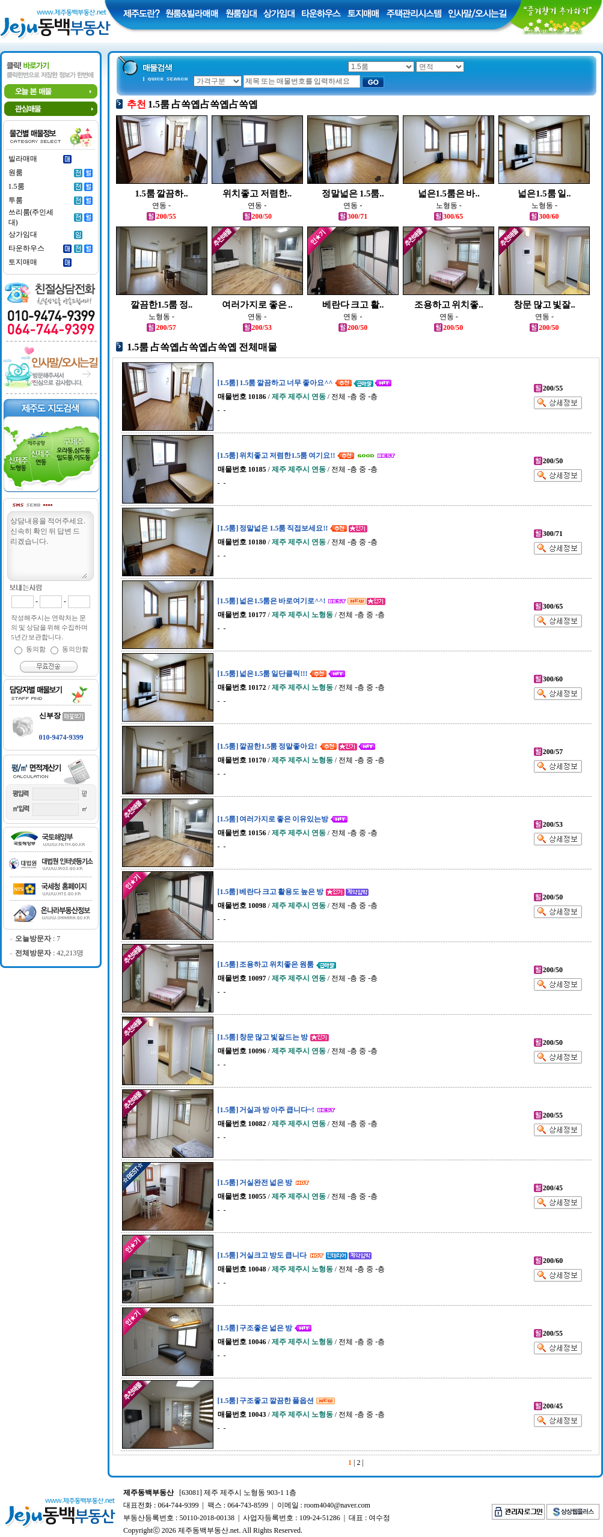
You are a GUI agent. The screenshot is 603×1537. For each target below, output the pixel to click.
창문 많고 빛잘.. (544, 304)
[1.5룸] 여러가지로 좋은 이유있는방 (273, 819)
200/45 (548, 1188)
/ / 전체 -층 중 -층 (298, 396)
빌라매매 (22, 158)
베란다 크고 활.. (353, 304)
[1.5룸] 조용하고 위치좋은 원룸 (266, 964)
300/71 (352, 216)
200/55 (161, 216)
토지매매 (22, 262)
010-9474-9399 (61, 737)
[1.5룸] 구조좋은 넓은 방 (255, 1328)
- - (222, 410)
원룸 (15, 172)
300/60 (544, 216)
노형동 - (449, 205)
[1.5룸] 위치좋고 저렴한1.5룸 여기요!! (276, 455)
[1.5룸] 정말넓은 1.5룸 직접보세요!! (273, 528)
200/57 (161, 327)
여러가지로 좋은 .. (257, 304)
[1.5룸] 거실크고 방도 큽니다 (262, 1255)
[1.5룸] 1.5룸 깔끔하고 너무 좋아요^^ (275, 383)
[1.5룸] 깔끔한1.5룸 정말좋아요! (267, 746)
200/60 (548, 1260)
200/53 (257, 327)
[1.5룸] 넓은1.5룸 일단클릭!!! (263, 673)
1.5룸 (16, 186)
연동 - (161, 205)
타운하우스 (26, 248)
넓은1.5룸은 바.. (449, 193)
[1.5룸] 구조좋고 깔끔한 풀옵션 (266, 1400)
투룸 (15, 200)
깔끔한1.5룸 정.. (161, 304)
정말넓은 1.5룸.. (353, 193)
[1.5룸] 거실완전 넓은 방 (255, 1182)
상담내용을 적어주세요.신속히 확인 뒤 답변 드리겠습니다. (48, 547)
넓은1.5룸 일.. (544, 193)
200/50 (257, 216)
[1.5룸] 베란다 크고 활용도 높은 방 (271, 891)
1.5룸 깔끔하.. (161, 193)
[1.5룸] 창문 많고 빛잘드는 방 (263, 1037)
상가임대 (22, 234)
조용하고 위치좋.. (448, 304)
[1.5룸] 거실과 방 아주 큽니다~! (266, 1110)
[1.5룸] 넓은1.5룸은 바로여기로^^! (272, 601)
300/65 (448, 216)
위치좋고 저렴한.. (257, 193)
